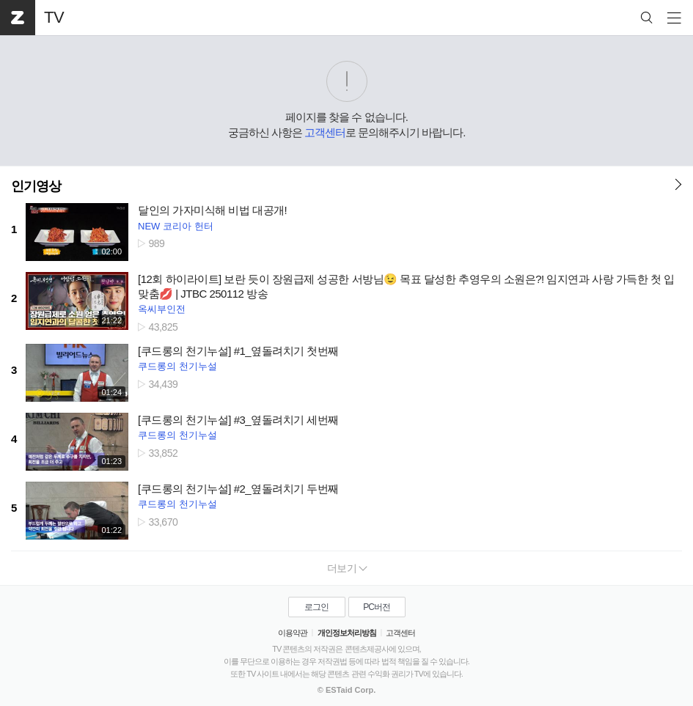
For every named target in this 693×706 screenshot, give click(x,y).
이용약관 (292, 632)
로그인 (316, 607)
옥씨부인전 (162, 309)
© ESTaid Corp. (346, 689)
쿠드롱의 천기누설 (177, 366)
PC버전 (376, 607)
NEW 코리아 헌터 (175, 226)
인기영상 (36, 186)
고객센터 (324, 132)
